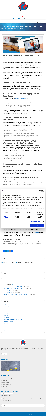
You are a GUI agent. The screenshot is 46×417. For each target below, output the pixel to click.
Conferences (6, 310)
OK (37, 225)
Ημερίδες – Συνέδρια (8, 323)
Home (2, 29)
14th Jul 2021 (19, 59)
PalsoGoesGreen (7, 316)
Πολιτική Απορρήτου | (30, 414)
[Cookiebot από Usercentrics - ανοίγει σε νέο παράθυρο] (38, 191)
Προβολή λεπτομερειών (36, 221)
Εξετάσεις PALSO (7, 308)
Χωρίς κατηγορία (7, 331)
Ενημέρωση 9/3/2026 (8, 291)
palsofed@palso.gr (18, 19)
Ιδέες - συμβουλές (27, 59)
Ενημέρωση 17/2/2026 (8, 293)
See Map (4, 387)
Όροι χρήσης (22, 414)
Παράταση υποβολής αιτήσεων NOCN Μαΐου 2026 (14, 289)
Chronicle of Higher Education (21, 99)
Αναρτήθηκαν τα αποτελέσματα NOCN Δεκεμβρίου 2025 (15, 295)
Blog (5, 29)
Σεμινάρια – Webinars (8, 329)
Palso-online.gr (7, 314)
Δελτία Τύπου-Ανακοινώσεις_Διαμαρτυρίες (13, 320)
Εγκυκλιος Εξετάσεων (8, 322)
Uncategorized (7, 318)
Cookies (37, 414)
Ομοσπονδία (6, 327)
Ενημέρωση (6, 306)
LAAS (5, 305)
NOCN (5, 312)
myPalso (37, 233)
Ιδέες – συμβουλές (7, 325)
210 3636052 (29, 19)
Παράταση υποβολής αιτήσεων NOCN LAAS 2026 (14, 287)
